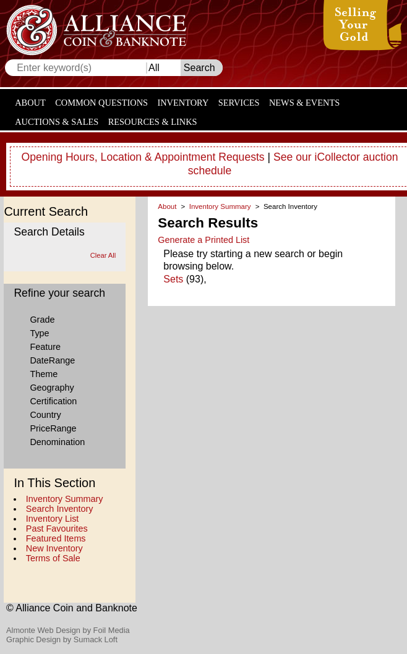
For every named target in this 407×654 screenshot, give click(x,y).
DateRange (52, 360)
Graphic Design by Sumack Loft (62, 639)
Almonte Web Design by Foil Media (68, 630)
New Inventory (54, 548)
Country (45, 415)
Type (39, 333)
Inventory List (52, 519)
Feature (45, 347)
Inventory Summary (64, 499)
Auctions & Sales (56, 122)
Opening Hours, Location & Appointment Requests (143, 157)
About (30, 103)
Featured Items (56, 538)
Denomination (57, 442)
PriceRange (53, 428)
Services (239, 103)
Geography (52, 388)
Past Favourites (57, 528)
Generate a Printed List (203, 240)
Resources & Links (152, 122)
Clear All (103, 255)
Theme (44, 374)
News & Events (304, 103)
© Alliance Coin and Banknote (71, 608)
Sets (173, 279)
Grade (42, 320)
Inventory (182, 103)
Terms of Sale (53, 558)
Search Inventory (59, 509)
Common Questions (101, 103)
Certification (53, 401)
